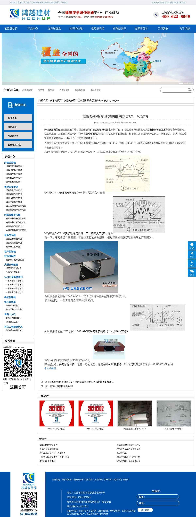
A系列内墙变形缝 (13, 284)
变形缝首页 (10, 28)
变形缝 (51, 90)
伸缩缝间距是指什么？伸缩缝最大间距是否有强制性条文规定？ (82, 382)
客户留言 (108, 479)
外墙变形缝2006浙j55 (173, 429)
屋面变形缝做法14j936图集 (128, 457)
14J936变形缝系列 (13, 277)
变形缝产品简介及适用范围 (128, 449)
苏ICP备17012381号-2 (77, 506)
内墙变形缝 (64, 90)
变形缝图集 (54, 28)
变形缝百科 (141, 28)
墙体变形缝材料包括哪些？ (128, 461)
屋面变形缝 (80, 90)
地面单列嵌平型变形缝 (16, 210)
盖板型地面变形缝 (14, 190)
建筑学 (126, 479)
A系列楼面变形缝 (13, 281)
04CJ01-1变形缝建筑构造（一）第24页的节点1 (74, 192)
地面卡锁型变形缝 (14, 198)
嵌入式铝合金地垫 (14, 309)
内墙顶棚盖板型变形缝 (16, 218)
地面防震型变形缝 (14, 202)
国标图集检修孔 (13, 318)
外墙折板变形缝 (13, 182)
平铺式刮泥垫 (12, 305)
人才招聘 (98, 479)
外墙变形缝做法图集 (100, 129)
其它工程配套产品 (13, 327)
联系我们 (89, 479)
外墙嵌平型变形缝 (14, 174)
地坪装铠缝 (76, 28)
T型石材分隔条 (12, 272)
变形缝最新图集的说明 (61, 386)
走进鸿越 (56, 479)
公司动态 (12, 127)
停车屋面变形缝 (13, 246)
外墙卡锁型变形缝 (14, 170)
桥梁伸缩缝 (10, 297)
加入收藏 (155, 2)
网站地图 (175, 2)
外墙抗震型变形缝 (14, 178)
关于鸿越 (185, 28)
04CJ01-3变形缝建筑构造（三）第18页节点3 (102, 331)
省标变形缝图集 (158, 129)
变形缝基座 (19, 260)
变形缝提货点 (14, 144)
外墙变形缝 (27, 90)
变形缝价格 (67, 364)
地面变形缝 (95, 90)
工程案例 (163, 28)
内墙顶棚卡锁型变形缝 (16, 222)
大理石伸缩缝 (11, 264)
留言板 (182, 2)
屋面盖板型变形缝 (14, 239)
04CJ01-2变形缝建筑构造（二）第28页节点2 (80, 233)
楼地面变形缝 (11, 187)
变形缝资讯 (119, 28)
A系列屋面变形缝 (13, 292)
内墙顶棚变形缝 (12, 215)
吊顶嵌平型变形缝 (14, 226)
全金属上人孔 (12, 322)
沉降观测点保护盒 (14, 330)
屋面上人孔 (10, 314)
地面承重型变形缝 (14, 194)
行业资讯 (12, 118)
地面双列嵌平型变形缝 (16, 206)
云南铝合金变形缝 (48, 461)
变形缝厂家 (165, 2)
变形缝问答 (13, 136)
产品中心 (32, 28)
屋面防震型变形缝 (14, 243)
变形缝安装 (97, 28)
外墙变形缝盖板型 (14, 166)
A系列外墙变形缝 (13, 288)
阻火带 (9, 260)
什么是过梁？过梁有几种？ (134, 429)
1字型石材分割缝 (13, 268)
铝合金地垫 (10, 302)
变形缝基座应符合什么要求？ (52, 453)
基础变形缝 (122, 453)
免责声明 (117, 479)
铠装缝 (41, 90)
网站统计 (104, 514)
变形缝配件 (10, 256)
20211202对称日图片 (56, 429)
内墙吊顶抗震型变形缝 (16, 230)
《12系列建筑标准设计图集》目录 (54, 457)
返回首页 (18, 387)
